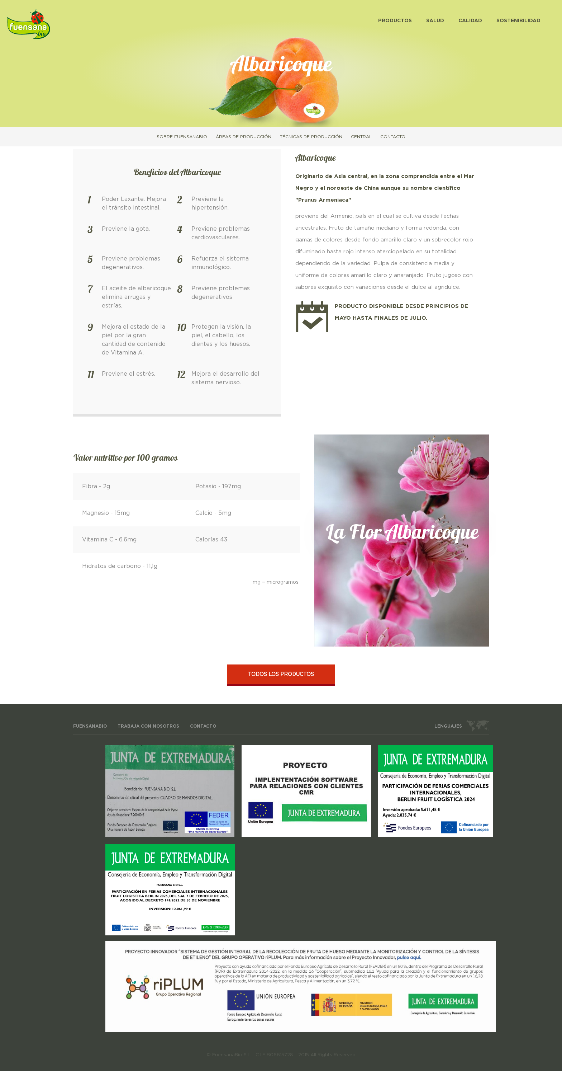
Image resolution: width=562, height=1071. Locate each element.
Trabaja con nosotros (148, 726)
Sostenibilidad (518, 20)
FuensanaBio (90, 726)
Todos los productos (281, 674)
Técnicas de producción (311, 137)
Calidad (470, 20)
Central (361, 137)
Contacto (392, 137)
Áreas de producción (243, 137)
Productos (395, 20)
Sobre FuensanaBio (182, 137)
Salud (435, 20)
